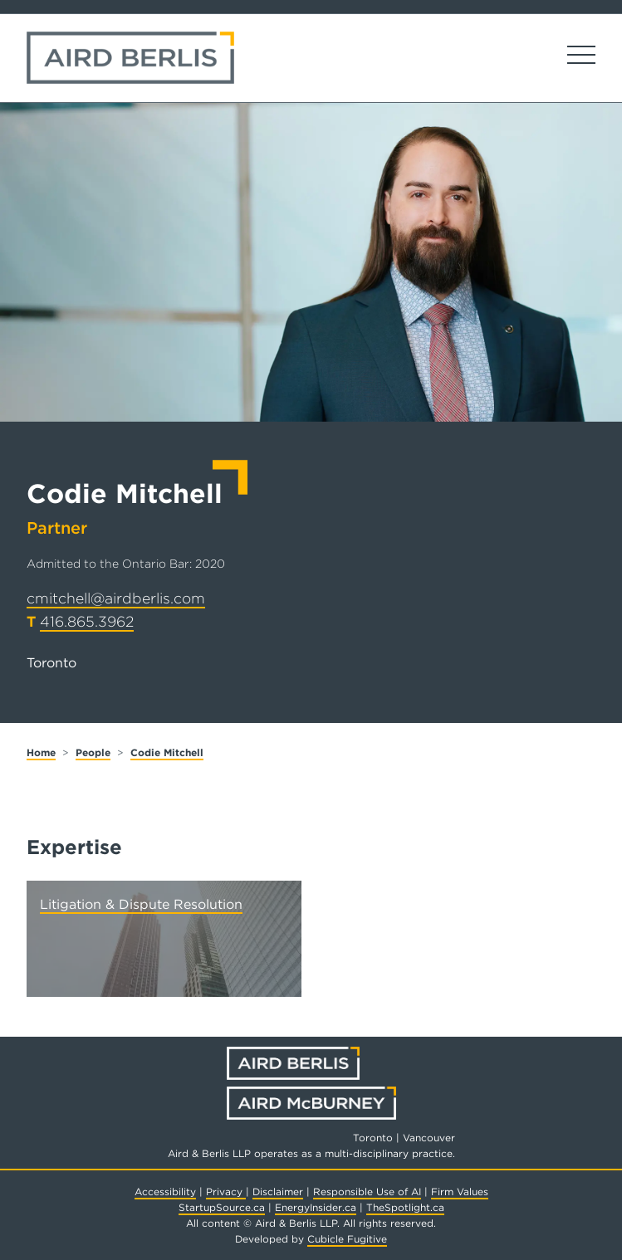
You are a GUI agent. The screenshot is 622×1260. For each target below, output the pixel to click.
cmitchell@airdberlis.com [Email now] (116, 598)
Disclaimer (277, 1191)
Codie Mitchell (166, 752)
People (93, 752)
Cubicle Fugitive (347, 1239)
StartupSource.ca (222, 1207)
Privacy (226, 1191)
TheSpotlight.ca (405, 1207)
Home (41, 752)
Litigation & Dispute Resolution (141, 904)
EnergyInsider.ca (315, 1207)
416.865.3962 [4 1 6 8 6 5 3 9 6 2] (87, 621)
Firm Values (459, 1191)
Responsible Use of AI (367, 1191)
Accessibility (165, 1191)
